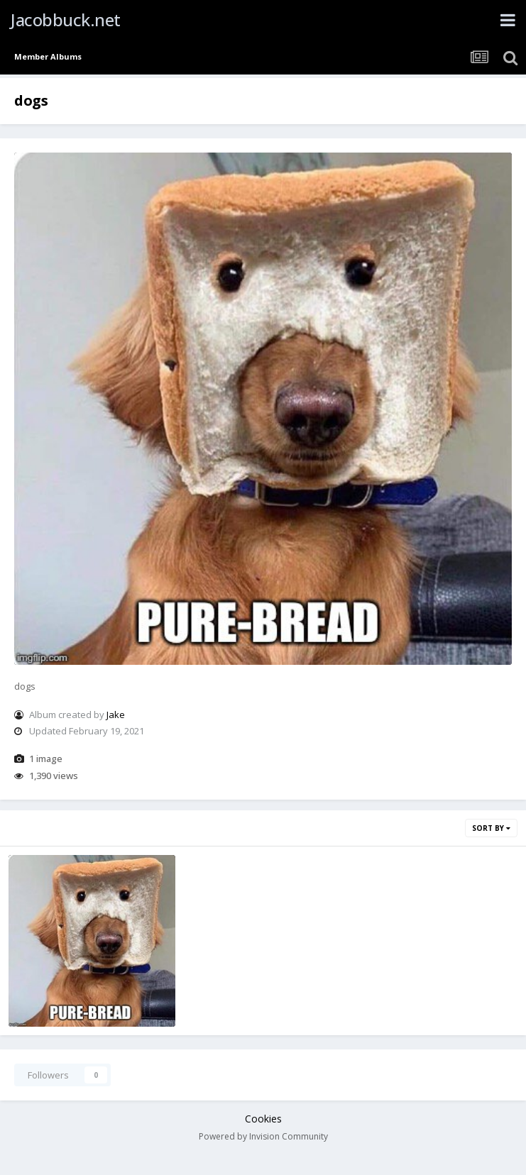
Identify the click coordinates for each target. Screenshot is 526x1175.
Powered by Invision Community (263, 1136)
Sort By (491, 828)
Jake (115, 714)
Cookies (263, 1118)
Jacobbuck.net (66, 19)
